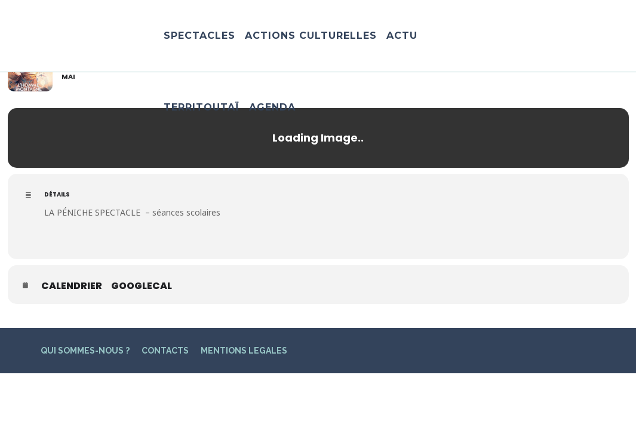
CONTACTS (165, 350)
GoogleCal (141, 286)
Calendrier (71, 286)
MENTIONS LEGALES (244, 350)
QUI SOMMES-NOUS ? (85, 350)
